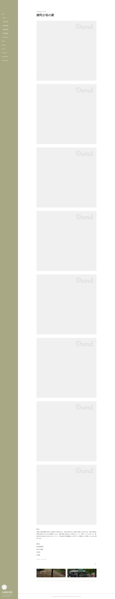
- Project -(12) (43, 559)
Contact (4, 52)
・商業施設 (5, 33)
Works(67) (38, 559)
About (4, 45)
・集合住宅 (5, 21)
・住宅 (4, 18)
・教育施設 (5, 29)
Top (3, 14)
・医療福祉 (5, 25)
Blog (3, 41)
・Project (5, 37)
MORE (4, 56)
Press (3, 49)
